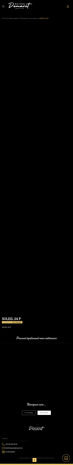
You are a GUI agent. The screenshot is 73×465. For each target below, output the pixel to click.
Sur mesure (33, 18)
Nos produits (14, 18)
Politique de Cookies (49, 458)
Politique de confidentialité (36, 458)
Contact (5, 438)
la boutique (29, 412)
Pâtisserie (24, 18)
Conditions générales (24, 458)
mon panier (44, 412)
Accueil (5, 18)
